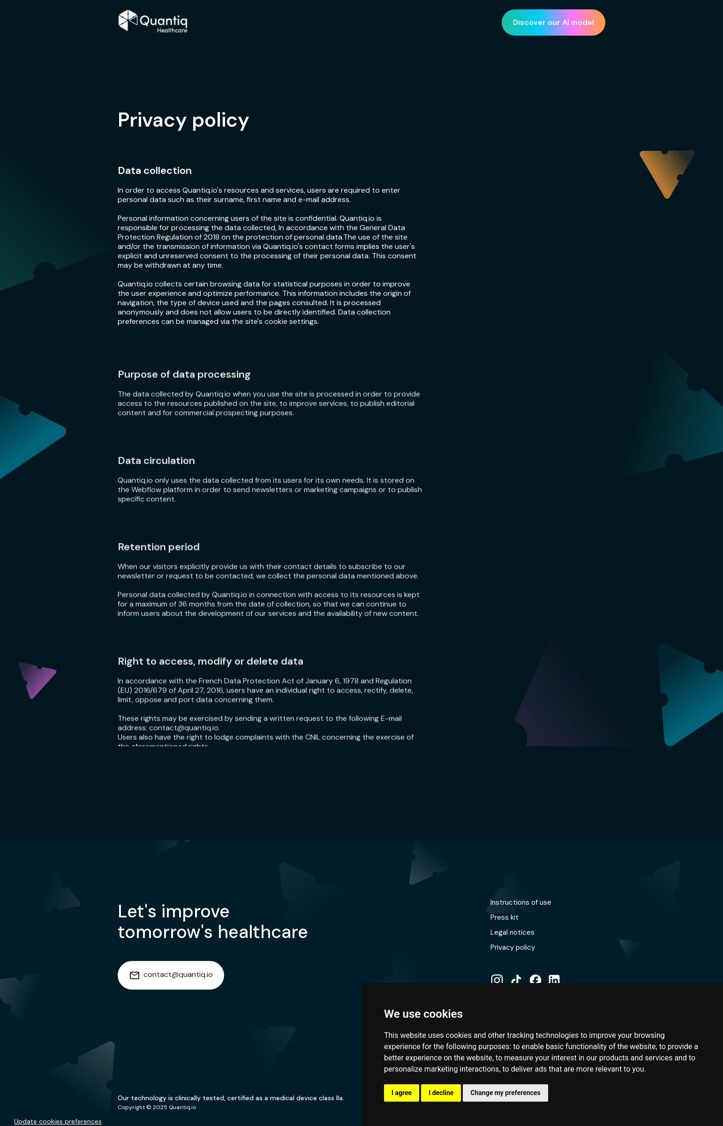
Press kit (504, 917)
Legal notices (512, 932)
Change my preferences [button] (505, 1092)
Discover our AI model (553, 22)
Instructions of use (520, 902)
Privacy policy (512, 947)
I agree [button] (402, 1092)
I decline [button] (441, 1092)
